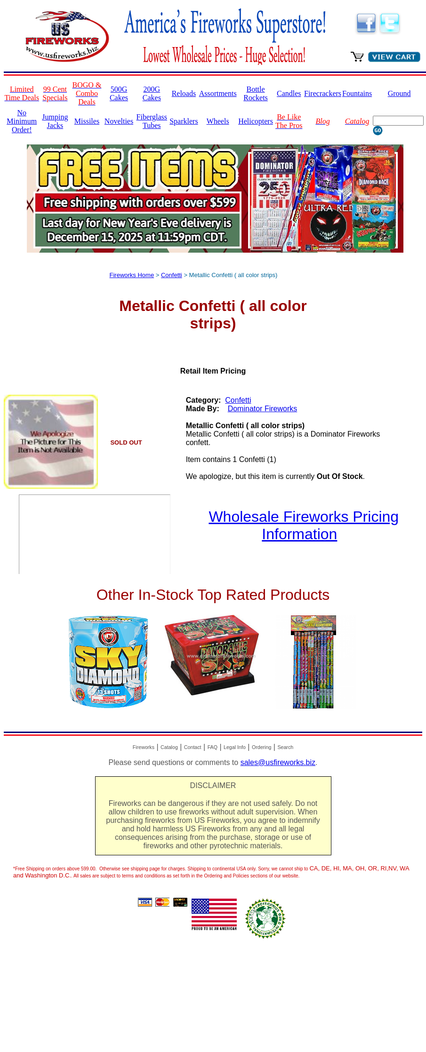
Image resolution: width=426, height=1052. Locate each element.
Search (285, 747)
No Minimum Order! (22, 121)
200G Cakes (152, 93)
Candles (289, 93)
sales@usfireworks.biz (278, 762)
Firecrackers (322, 93)
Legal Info (235, 747)
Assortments (218, 93)
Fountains (357, 93)
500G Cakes (119, 93)
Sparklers (183, 121)
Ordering (261, 747)
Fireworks (143, 747)
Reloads (184, 93)
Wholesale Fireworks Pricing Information (304, 525)
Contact (192, 747)
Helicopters (255, 121)
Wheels (218, 121)
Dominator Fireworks (262, 409)
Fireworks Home (132, 275)
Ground (399, 93)
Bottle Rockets (255, 93)
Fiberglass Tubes (152, 121)
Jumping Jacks (55, 121)
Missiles (86, 121)
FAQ (212, 747)
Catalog (169, 747)
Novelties (118, 121)
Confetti (171, 275)
